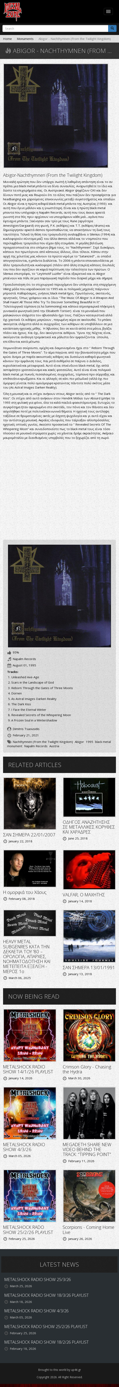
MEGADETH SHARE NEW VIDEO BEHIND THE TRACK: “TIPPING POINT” (87, 1149)
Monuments (25, 39)
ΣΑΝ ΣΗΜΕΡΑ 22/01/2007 (29, 835)
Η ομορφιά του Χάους (24, 892)
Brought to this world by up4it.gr (59, 1370)
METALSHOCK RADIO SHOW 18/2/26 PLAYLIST (46, 1342)
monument (14, 746)
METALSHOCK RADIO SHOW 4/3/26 (24, 1146)
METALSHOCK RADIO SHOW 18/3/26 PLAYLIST (46, 1295)
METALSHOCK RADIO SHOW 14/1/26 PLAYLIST (28, 1069)
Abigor (79, 742)
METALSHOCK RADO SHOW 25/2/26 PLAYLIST (28, 1229)
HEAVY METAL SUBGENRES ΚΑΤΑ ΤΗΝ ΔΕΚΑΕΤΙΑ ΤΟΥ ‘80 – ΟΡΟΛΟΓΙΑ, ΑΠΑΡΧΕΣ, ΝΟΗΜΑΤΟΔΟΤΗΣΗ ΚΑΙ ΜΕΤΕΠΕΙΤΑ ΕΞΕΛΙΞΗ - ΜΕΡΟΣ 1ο (26, 956)
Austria (54, 746)
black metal (103, 742)
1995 (89, 742)
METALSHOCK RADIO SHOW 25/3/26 (37, 1279)
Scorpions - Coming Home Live (88, 1229)
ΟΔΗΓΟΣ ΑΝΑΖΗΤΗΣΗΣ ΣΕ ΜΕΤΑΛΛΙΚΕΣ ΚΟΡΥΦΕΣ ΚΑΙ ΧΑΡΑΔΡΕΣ (89, 827)
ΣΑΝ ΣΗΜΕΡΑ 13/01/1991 (89, 967)
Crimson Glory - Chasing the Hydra (87, 1069)
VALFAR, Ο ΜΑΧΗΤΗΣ (84, 894)
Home (7, 39)
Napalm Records (36, 746)
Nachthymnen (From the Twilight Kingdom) (43, 742)
